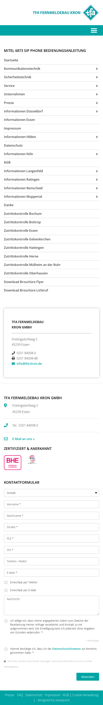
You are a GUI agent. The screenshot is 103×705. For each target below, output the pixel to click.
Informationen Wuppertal (23, 196)
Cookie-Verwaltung (85, 695)
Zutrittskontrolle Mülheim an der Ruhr (32, 265)
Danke (8, 205)
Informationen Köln (18, 154)
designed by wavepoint (54, 700)
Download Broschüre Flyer (24, 282)
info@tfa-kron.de (29, 363)
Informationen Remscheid (23, 188)
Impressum (52, 695)
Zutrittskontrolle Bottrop (22, 222)
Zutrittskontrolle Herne (21, 256)
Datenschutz (33, 695)
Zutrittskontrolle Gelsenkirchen (27, 239)
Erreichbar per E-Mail (23, 590)
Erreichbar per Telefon (23, 582)
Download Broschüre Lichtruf (26, 290)
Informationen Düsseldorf (23, 111)
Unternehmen (14, 94)
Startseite (11, 60)
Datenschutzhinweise (66, 649)
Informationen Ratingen (21, 179)
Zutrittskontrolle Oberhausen (26, 273)
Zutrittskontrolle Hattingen (24, 247)
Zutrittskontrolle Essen (21, 230)
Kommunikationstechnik (22, 68)
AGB (66, 695)
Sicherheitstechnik (17, 77)
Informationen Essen (19, 119)
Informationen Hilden (20, 137)
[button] (94, 30)
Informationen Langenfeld (23, 171)
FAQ (20, 695)
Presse (9, 695)
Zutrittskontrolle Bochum (23, 213)
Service (9, 85)
